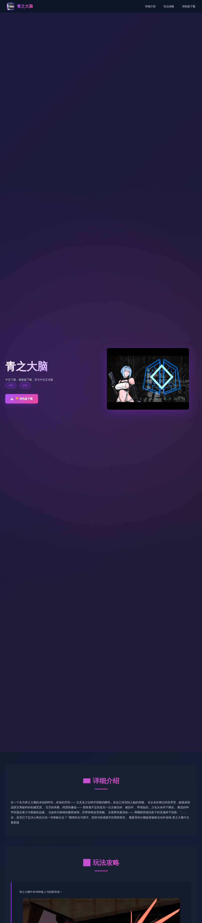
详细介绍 (150, 6)
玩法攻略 (168, 6)
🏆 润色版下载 (22, 398)
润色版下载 (188, 6)
